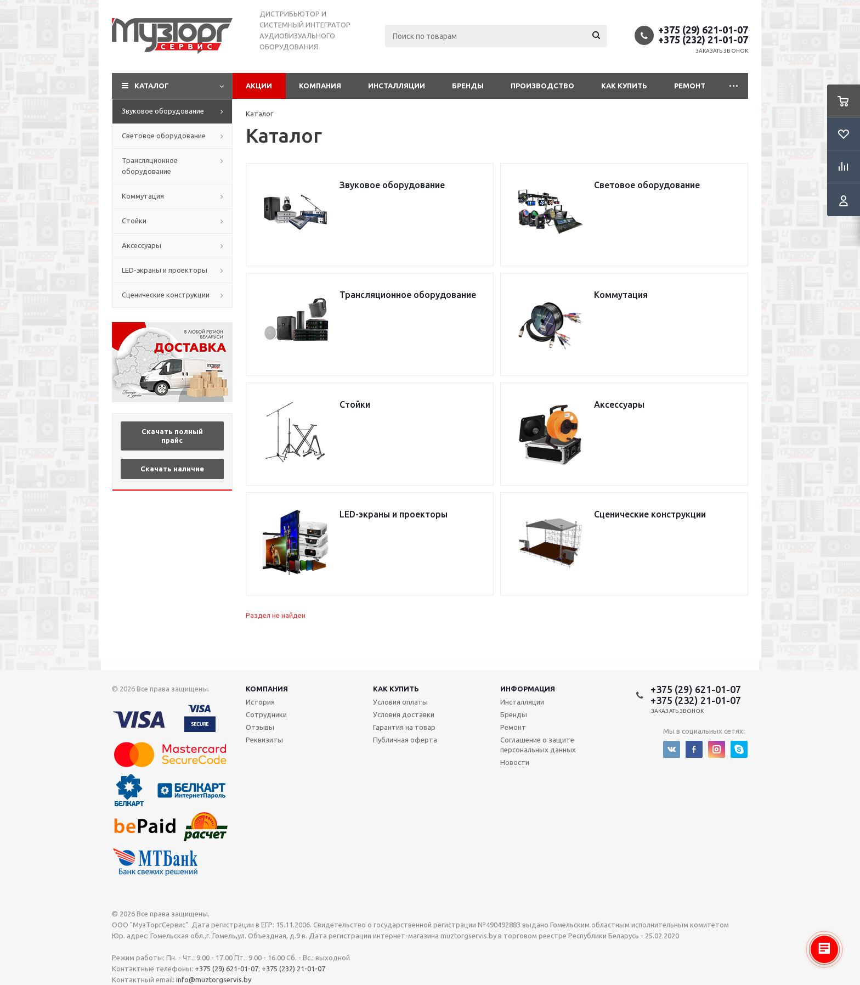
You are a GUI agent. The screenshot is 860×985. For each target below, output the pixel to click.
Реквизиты (264, 740)
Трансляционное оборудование (150, 165)
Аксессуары (141, 245)
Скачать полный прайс (172, 435)
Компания (320, 85)
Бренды (468, 85)
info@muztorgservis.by (213, 979)
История (260, 702)
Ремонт (689, 85)
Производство (542, 85)
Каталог (151, 85)
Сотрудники (266, 714)
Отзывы (260, 727)
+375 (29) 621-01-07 (703, 30)
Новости (514, 762)
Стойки (134, 220)
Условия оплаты (400, 702)
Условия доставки (403, 714)
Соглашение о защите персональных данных (538, 744)
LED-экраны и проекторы (164, 270)
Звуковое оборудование (163, 111)
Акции (259, 85)
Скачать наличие (172, 468)
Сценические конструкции (166, 295)
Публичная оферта (405, 740)
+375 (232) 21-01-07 (703, 39)
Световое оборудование (164, 135)
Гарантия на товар (404, 727)
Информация (527, 689)
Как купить (624, 85)
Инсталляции (396, 85)
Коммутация (143, 196)
